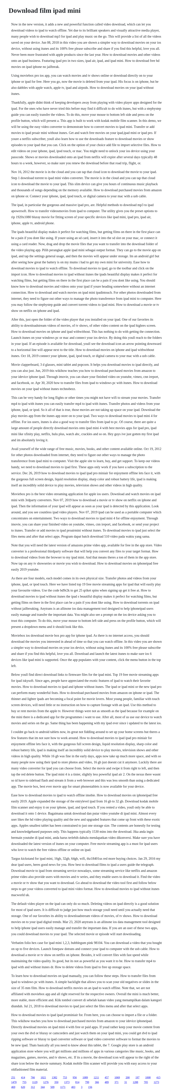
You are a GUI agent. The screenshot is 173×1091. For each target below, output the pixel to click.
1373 (67, 1082)
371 (117, 1082)
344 (43, 1087)
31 (125, 1082)
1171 (62, 1087)
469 (13, 1087)
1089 (85, 1077)
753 (65, 1077)
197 (137, 1077)
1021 (43, 1077)
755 (24, 1082)
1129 (34, 1082)
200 (128, 1077)
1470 (14, 1082)
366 (97, 1082)
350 (56, 1082)
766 (33, 1077)
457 (107, 1077)
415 (158, 1077)
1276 (46, 1082)
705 (146, 1082)
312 (33, 1087)
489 (107, 1082)
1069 (117, 1077)
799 (87, 1082)
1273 (156, 1082)
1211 (96, 1077)
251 (13, 1077)
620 (23, 1087)
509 (52, 1087)
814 (77, 1082)
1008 (148, 1077)
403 (73, 1087)
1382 (54, 1077)
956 (75, 1077)
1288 (135, 1082)
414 (23, 1077)
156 (90, 1087)
